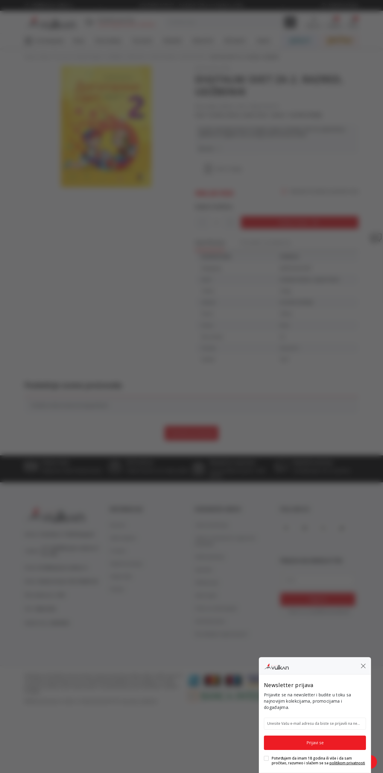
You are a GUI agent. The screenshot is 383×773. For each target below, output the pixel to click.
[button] (363, 666)
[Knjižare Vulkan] (276, 665)
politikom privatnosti (347, 763)
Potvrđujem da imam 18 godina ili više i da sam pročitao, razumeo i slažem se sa (318, 761)
